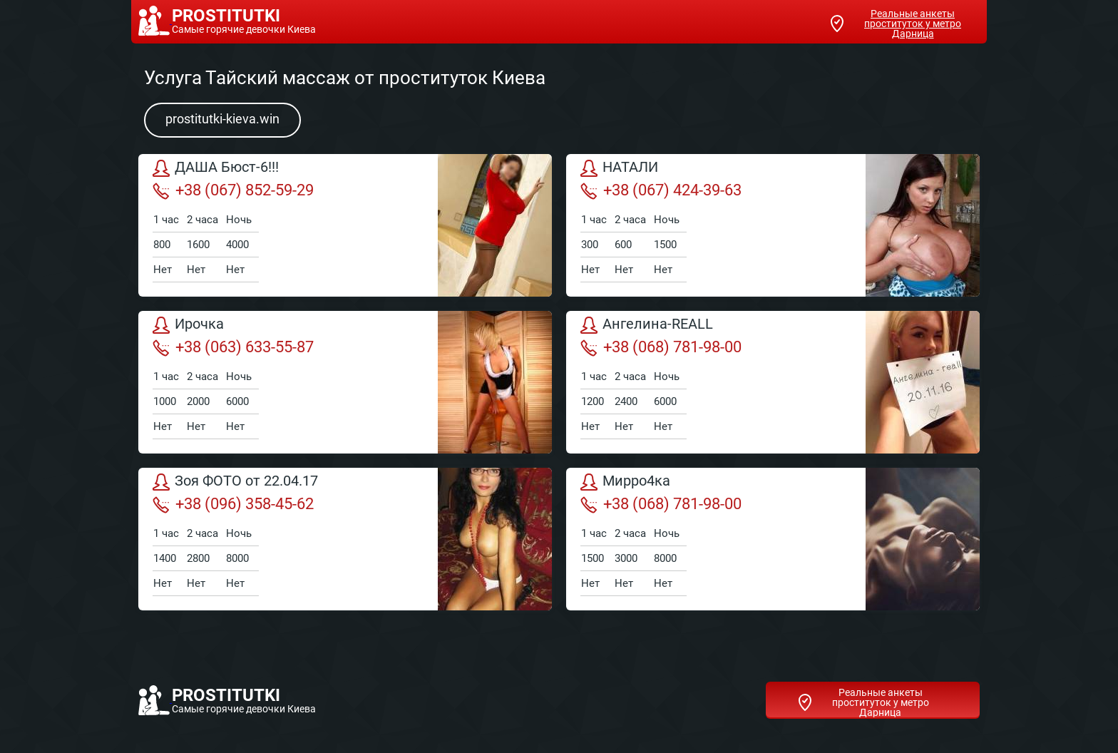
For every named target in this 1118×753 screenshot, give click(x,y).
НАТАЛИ (619, 168)
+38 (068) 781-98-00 (661, 347)
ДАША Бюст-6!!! (216, 168)
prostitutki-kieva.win (222, 118)
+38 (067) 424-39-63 (661, 190)
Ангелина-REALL (646, 325)
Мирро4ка (625, 482)
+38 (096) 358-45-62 (233, 504)
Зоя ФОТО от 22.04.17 (235, 482)
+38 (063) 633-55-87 (233, 347)
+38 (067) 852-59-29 (233, 190)
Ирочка (188, 325)
